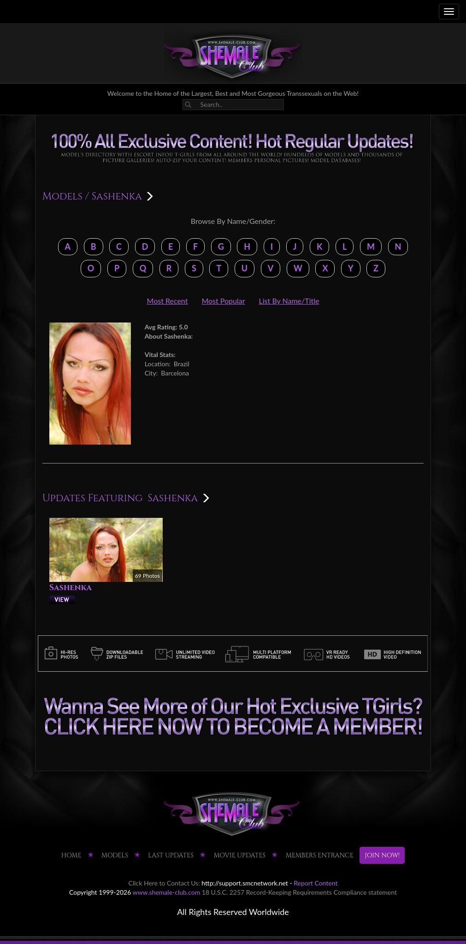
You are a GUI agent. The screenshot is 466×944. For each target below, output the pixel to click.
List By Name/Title (289, 300)
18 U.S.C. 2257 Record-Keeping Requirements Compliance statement (299, 892)
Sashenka (70, 587)
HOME (71, 855)
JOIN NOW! (382, 855)
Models (62, 196)
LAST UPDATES (171, 855)
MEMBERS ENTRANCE (320, 855)
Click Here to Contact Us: (164, 883)
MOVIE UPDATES (239, 855)
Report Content (315, 883)
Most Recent (167, 300)
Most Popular (223, 300)
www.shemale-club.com (167, 892)
